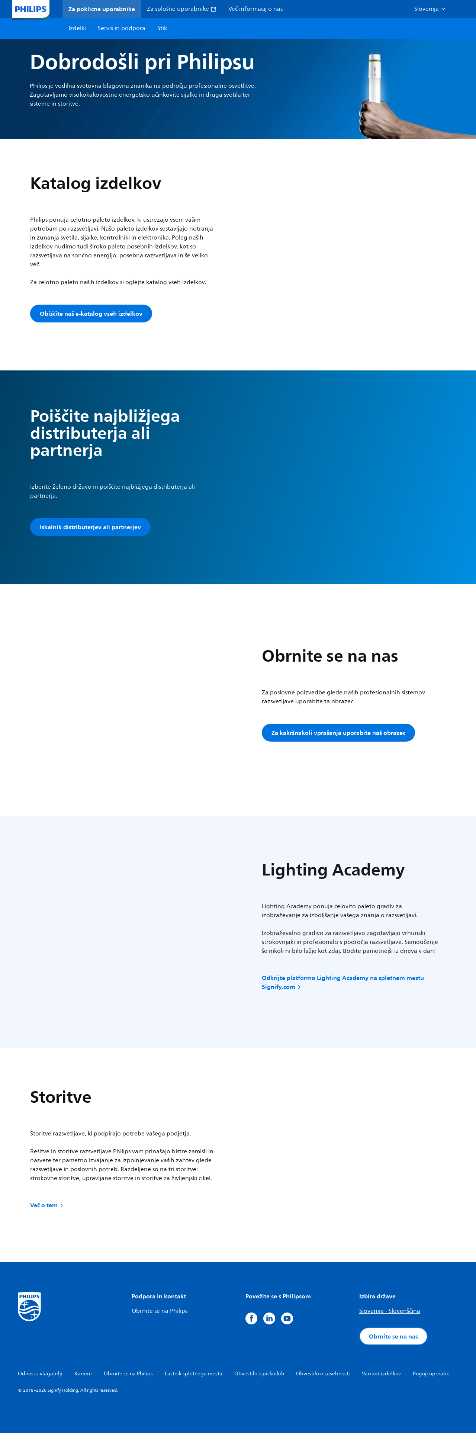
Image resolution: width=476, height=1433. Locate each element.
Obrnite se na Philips (159, 1311)
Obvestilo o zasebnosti (323, 1373)
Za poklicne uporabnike (101, 8)
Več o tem (47, 1205)
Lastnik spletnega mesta (193, 1373)
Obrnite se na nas (393, 1336)
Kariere (83, 1373)
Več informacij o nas (255, 8)
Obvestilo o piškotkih (259, 1373)
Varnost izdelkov (381, 1373)
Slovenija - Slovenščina (389, 1311)
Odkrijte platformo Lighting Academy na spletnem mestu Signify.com (343, 982)
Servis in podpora (121, 28)
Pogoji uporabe (431, 1373)
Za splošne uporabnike (181, 8)
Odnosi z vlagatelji (40, 1373)
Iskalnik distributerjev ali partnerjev (90, 527)
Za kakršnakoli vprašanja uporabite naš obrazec (338, 732)
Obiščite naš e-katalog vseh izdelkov (91, 313)
